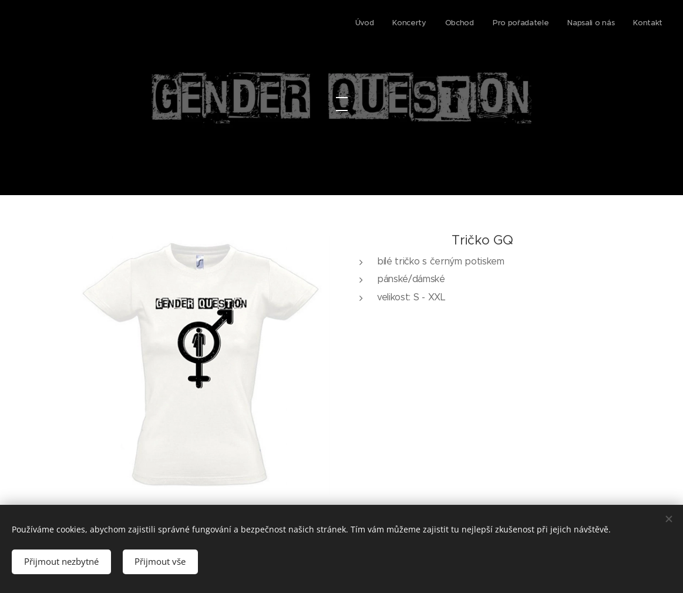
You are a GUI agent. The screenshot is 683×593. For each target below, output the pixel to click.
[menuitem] (572, 24)
